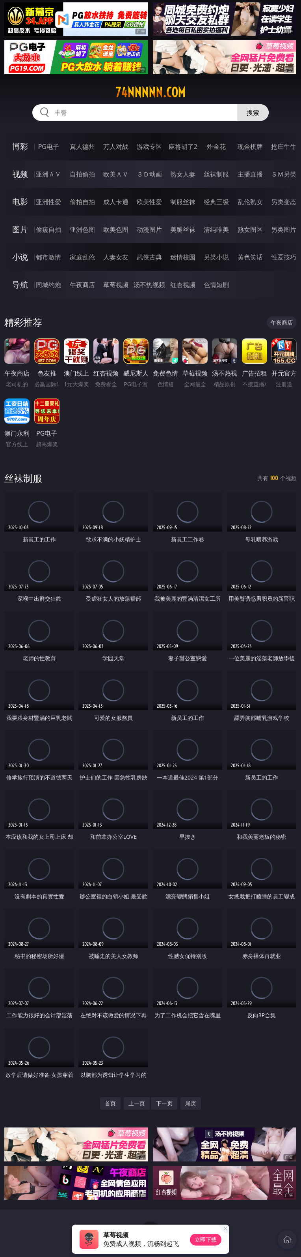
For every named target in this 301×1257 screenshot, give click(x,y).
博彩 (20, 146)
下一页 (164, 1103)
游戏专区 (149, 146)
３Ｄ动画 (149, 174)
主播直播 (250, 174)
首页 (110, 1103)
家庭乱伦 (82, 257)
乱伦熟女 (250, 201)
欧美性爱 (149, 201)
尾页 (190, 1103)
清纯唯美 (216, 229)
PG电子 (48, 146)
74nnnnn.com (150, 92)
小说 (20, 257)
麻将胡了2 (183, 146)
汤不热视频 (149, 284)
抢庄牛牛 (283, 146)
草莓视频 (115, 284)
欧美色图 (115, 229)
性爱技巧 (283, 257)
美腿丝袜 (182, 229)
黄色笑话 (250, 257)
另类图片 (283, 229)
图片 (20, 229)
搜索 (253, 112)
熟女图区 (250, 229)
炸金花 (216, 146)
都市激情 (48, 257)
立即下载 (206, 1239)
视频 (20, 174)
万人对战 (115, 146)
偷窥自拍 (48, 229)
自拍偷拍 (82, 174)
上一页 (136, 1103)
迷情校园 (182, 257)
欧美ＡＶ (115, 174)
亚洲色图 (82, 229)
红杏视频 (182, 284)
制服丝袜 (182, 201)
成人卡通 (115, 201)
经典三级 (216, 201)
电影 (20, 201)
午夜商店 (82, 284)
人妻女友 (115, 257)
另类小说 (216, 257)
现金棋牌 (250, 146)
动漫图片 (149, 229)
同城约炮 (48, 284)
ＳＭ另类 (283, 174)
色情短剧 (216, 284)
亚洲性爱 (48, 201)
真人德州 (82, 146)
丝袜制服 (216, 174)
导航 (20, 284)
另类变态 (283, 201)
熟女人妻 (182, 174)
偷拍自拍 (82, 201)
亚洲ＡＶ (48, 174)
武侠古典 (149, 257)
